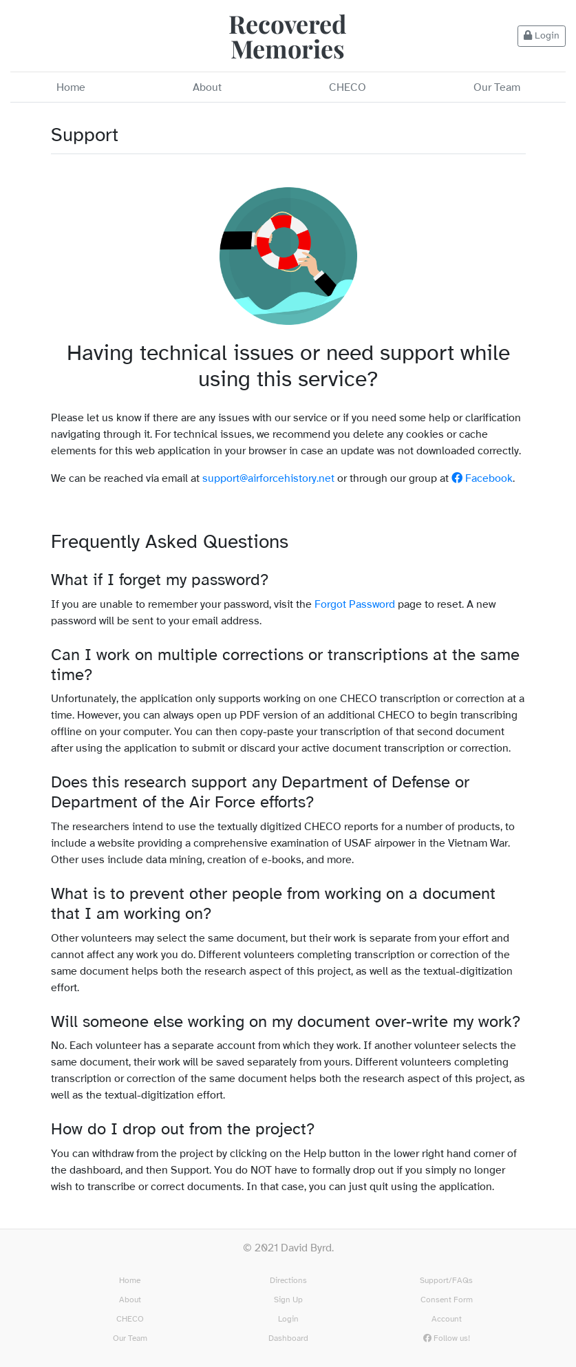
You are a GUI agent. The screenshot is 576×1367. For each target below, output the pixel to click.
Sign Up (288, 1299)
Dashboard (288, 1338)
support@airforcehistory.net (268, 479)
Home (70, 88)
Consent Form (446, 1299)
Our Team (496, 88)
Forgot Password (354, 605)
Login (541, 35)
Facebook (482, 479)
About (207, 88)
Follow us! (446, 1338)
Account (446, 1319)
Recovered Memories (287, 36)
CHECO (347, 88)
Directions (288, 1280)
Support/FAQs (446, 1280)
